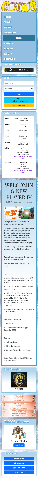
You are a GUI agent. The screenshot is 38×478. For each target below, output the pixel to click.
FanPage (19, 458)
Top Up (8, 48)
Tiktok (19, 472)
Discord (19, 463)
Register (10, 32)
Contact (9, 58)
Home (7, 16)
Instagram (19, 468)
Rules (8, 27)
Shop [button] (7, 22)
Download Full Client (19, 70)
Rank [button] (7, 43)
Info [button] (7, 53)
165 (19, 37)
